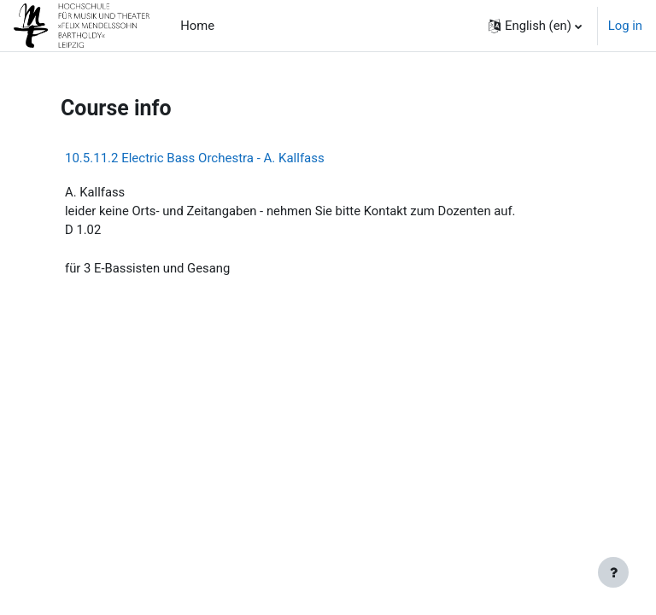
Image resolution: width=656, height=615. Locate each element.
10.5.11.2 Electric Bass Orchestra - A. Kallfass (195, 158)
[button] (535, 25)
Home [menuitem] (197, 25)
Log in (625, 25)
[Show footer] (613, 572)
